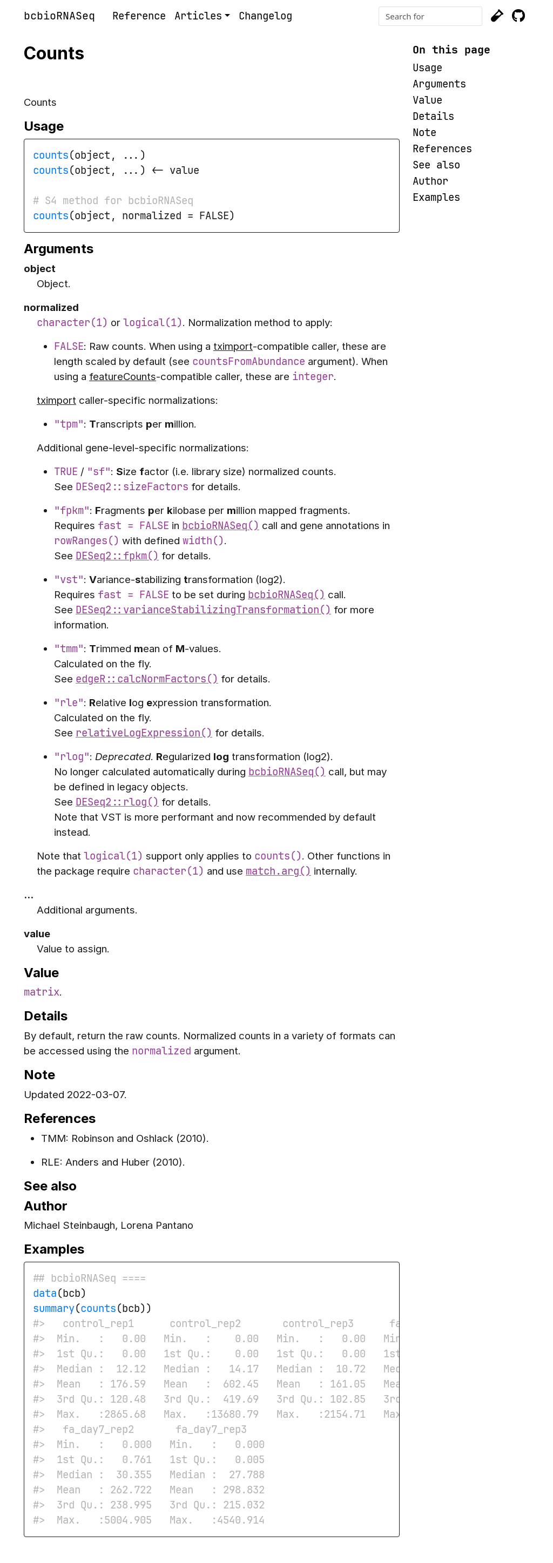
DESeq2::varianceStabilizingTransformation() (203, 610)
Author (430, 181)
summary (54, 1308)
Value (427, 100)
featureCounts (122, 376)
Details (433, 116)
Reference (139, 16)
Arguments (439, 84)
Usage (427, 68)
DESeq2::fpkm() (117, 556)
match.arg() (278, 871)
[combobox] (430, 16)
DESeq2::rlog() (117, 802)
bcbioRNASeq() (220, 525)
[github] (518, 16)
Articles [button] (198, 16)
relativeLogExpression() (144, 733)
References (442, 148)
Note (424, 132)
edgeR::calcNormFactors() (147, 679)
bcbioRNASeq (59, 16)
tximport (233, 346)
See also (436, 165)
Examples (436, 197)
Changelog (265, 16)
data (45, 1293)
